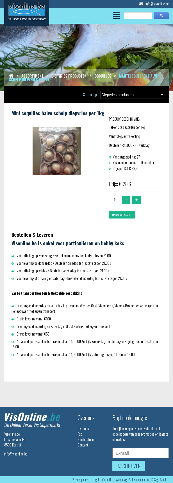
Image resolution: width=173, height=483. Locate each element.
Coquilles (103, 76)
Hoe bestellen (86, 439)
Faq (80, 434)
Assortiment (32, 76)
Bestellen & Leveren (32, 234)
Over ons (83, 428)
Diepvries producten (68, 76)
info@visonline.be (154, 4)
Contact (83, 445)
